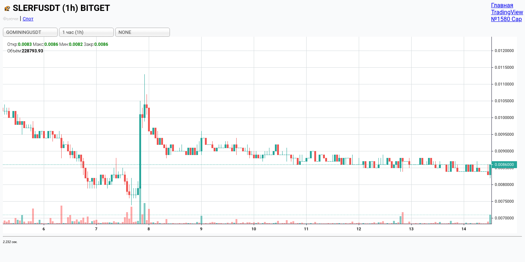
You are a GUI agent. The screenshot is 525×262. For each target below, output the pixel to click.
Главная (502, 5)
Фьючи (10, 18)
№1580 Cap (506, 19)
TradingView (507, 12)
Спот (28, 18)
